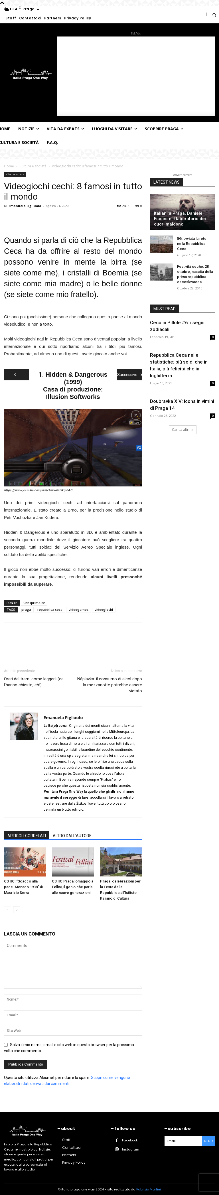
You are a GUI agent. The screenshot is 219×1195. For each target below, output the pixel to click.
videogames (78, 609)
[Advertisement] (136, 76)
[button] (214, 15)
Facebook (130, 1140)
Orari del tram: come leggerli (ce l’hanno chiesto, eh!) (34, 681)
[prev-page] (7, 909)
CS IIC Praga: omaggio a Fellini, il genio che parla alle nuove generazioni (72, 887)
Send (208, 1141)
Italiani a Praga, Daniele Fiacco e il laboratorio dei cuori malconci (180, 219)
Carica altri (182, 429)
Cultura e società (32, 166)
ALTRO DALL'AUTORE (72, 835)
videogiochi (104, 609)
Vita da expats (15, 174)
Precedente (16, 376)
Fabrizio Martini (148, 1189)
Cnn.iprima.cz (34, 602)
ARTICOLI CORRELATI (26, 835)
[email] (183, 1141)
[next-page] (16, 909)
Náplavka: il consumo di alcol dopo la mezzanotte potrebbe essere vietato (109, 684)
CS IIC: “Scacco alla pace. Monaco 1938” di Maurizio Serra (23, 887)
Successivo (129, 375)
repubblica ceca (49, 609)
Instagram (130, 1149)
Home (9, 166)
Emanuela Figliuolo (25, 206)
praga (26, 609)
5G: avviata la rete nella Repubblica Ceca (191, 243)
